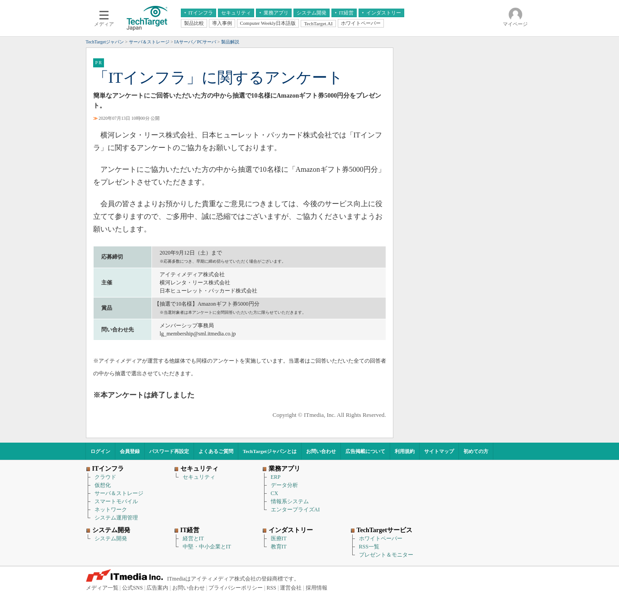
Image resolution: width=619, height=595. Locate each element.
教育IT (279, 546)
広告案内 (157, 588)
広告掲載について (365, 451)
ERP (276, 477)
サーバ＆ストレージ (119, 493)
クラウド (105, 477)
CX (275, 493)
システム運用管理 (116, 518)
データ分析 (284, 485)
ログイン (100, 451)
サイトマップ (439, 451)
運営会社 (291, 588)
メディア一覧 (102, 588)
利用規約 (405, 451)
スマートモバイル (116, 501)
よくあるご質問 (215, 451)
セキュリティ (199, 477)
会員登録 (130, 451)
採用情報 (316, 588)
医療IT (279, 538)
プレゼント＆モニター (386, 555)
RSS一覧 (369, 546)
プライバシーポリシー (235, 588)
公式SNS (132, 588)
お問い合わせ (321, 451)
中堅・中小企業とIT (207, 546)
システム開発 (111, 538)
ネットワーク (111, 509)
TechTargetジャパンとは (270, 451)
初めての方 (475, 451)
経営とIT (193, 538)
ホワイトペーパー (380, 538)
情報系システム (290, 501)
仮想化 (103, 485)
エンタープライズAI (295, 509)
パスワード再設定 (169, 451)
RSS (271, 588)
